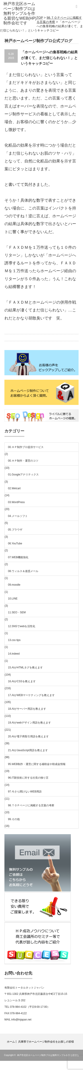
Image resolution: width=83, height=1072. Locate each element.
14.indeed (14, 653)
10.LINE (12, 598)
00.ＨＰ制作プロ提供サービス (26, 447)
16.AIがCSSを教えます (22, 681)
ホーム (11, 1041)
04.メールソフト (18, 516)
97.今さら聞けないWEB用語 (25, 791)
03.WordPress (16, 502)
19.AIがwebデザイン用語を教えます (29, 722)
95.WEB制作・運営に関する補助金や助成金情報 (37, 764)
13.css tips (14, 640)
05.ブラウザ (15, 529)
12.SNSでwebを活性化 (21, 626)
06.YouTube (15, 543)
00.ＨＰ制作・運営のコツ (23, 460)
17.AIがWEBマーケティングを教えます (31, 695)
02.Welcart (14, 488)
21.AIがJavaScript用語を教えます (28, 750)
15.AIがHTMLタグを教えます (25, 667)
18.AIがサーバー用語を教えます (27, 708)
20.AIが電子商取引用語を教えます (28, 736)
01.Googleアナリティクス (23, 474)
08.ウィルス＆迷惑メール (23, 571)
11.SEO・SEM (17, 612)
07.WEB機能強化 (18, 557)
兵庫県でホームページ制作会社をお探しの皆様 (46, 1041)
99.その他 (14, 819)
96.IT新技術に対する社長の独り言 (28, 777)
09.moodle (14, 584)
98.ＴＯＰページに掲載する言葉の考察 (31, 805)
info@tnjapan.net (21, 1019)
